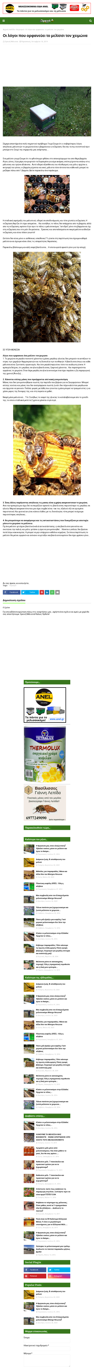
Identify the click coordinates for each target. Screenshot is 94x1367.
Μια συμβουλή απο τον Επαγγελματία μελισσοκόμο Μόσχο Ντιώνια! (52, 896)
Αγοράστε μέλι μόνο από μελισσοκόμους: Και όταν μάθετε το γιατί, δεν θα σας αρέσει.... (51, 1151)
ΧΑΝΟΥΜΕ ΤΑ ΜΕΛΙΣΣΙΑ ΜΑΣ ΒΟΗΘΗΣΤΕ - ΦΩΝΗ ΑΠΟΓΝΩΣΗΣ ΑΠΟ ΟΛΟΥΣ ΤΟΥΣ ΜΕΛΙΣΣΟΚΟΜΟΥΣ (53, 1137)
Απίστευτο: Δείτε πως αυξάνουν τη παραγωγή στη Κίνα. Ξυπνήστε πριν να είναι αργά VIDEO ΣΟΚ (53, 1192)
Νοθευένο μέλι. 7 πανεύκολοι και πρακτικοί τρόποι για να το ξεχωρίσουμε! (50, 1164)
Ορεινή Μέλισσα (11, 42)
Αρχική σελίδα (9, 30)
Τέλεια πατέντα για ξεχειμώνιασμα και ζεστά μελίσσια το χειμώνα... (52, 908)
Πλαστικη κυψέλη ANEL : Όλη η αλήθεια (49, 884)
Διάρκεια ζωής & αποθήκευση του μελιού (50, 860)
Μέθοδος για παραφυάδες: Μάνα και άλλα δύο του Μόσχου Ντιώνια (51, 872)
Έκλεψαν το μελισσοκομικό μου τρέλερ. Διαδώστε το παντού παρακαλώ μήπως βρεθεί (53, 1249)
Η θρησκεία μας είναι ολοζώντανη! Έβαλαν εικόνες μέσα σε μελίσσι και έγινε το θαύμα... (51, 848)
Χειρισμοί (20, 30)
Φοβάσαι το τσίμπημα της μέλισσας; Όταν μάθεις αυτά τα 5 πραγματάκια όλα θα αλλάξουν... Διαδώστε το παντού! (51, 1206)
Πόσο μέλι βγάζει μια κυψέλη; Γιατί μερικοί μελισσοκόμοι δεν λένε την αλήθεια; (51, 922)
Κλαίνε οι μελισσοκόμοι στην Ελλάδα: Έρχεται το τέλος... (52, 934)
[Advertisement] (47, 67)
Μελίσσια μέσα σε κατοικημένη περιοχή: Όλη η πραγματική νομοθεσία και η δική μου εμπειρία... (53, 964)
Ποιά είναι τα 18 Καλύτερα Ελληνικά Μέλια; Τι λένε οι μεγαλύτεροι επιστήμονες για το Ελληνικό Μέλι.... (51, 1222)
